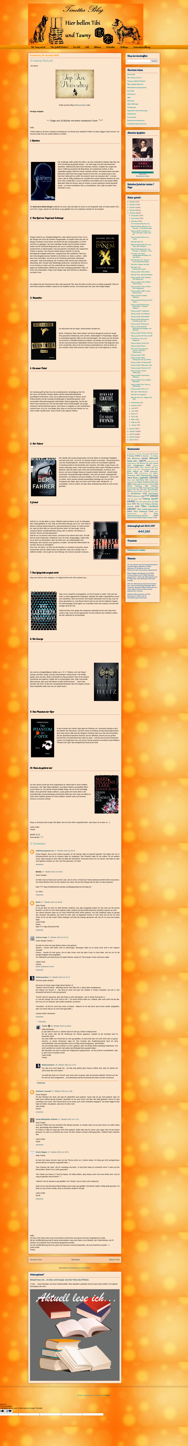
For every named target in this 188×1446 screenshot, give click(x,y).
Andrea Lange (41, 937)
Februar (134, 422)
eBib (87, 47)
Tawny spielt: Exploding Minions (140, 376)
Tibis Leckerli (149, 506)
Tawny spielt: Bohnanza (140, 324)
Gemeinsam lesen (149, 475)
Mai (133, 414)
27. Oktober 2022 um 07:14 (59, 977)
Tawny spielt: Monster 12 (141, 368)
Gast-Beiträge (132, 104)
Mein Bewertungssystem (137, 87)
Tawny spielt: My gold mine (141, 365)
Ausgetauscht (151, 461)
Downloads (131, 117)
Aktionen (97, 47)
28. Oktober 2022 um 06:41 (61, 1026)
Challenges (124, 47)
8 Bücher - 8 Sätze (149, 456)
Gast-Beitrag (143, 473)
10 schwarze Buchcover (140, 223)
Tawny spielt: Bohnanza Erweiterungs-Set (140, 320)
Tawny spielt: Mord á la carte (140, 238)
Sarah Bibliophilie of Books (47, 1119)
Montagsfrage (148, 488)
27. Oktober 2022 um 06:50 (52, 902)
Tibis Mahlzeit (140, 511)
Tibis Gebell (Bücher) (59, 47)
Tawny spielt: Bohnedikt (140, 316)
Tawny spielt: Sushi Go (140, 343)
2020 (133, 431)
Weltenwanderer (80, 105)
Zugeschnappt (147, 517)
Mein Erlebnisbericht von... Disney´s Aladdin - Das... (141, 250)
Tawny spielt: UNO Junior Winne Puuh (140, 292)
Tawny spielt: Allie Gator (140, 272)
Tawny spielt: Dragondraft (141, 362)
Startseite (75, 1260)
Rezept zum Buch (152, 491)
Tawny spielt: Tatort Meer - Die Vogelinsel (141, 287)
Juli (132, 408)
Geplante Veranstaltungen (137, 110)
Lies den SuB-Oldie (135, 480)
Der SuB (76, 47)
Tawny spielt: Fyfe (138, 355)
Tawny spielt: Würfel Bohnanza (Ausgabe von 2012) (141, 328)
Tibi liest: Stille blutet (139, 392)
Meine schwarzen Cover (45, 966)
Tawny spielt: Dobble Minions (139, 296)
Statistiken (110, 47)
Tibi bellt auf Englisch (143, 502)
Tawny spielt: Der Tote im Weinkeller (140, 385)
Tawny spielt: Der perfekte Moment (141, 380)
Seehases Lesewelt (43, 1091)
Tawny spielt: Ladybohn (140, 311)
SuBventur (136, 496)
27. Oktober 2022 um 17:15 (68, 1119)
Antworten (39, 864)
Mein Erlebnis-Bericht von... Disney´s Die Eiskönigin (141, 227)
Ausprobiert (131, 463)
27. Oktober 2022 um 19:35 (58, 1152)
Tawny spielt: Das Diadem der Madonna (141, 278)
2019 (132, 434)
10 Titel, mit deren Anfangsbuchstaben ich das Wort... (141, 255)
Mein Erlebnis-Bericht (148, 482)
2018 (132, 437)
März (133, 419)
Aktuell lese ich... (137, 242)
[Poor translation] (9, 1411)
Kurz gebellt (140, 477)
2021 (132, 429)
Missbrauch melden (136, 550)
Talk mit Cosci (132, 499)
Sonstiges (153, 493)
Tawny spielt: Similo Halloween (138, 371)
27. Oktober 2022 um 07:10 (58, 937)
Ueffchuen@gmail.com (45, 851)
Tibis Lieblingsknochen (147, 509)
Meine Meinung (134, 486)
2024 (132, 207)
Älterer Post (114, 1260)
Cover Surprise (145, 467)
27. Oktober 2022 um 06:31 (52, 872)
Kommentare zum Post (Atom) (79, 1268)
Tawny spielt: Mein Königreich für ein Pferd (141, 358)
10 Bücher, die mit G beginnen (139, 339)
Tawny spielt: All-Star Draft (141, 336)
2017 (132, 440)
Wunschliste (132, 517)
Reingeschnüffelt (137, 491)
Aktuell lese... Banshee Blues (141, 275)
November (135, 218)
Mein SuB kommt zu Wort (143, 484)
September (135, 402)
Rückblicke (136, 493)
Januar (134, 425)
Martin (38, 902)
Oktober (134, 221)
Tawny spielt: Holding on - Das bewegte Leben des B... (141, 232)
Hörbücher (131, 94)
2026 (133, 202)
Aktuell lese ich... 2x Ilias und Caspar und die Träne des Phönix (59, 1280)
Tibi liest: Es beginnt (138, 394)
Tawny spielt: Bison (138, 346)
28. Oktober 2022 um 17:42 (65, 1065)
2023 (132, 210)
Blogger (107, 1395)
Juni (133, 411)
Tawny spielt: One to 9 (140, 389)
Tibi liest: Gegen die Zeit (140, 264)
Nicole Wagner (41, 1152)
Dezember (135, 215)
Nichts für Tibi (133, 490)
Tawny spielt (150, 498)
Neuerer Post (36, 1260)
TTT (41, 837)
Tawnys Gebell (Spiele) (136, 81)
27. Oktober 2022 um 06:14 (65, 851)
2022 (133, 213)
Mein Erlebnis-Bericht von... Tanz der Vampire (141, 245)
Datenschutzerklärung (141, 47)
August (134, 405)
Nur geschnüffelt (151, 490)
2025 (133, 205)
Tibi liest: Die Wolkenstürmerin (138, 268)
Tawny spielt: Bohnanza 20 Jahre (141, 301)
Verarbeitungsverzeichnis (136, 124)
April (133, 417)
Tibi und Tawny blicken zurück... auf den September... (139, 350)
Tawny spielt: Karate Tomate (141, 333)
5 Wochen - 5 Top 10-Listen (138, 454)
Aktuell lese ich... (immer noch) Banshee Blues (140, 260)
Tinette (44, 1026)
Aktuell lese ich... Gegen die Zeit (141, 398)
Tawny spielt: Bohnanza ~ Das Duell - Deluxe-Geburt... (140, 306)
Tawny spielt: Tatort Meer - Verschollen (141, 283)
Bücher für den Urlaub (149, 463)
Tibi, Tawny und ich (38, 47)
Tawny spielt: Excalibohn (140, 314)
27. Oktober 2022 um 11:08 (62, 1091)
